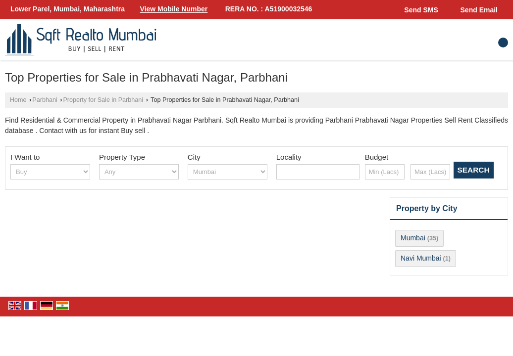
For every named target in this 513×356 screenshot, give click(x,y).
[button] (174, 9)
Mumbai (413, 238)
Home (18, 99)
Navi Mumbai (421, 258)
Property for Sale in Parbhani (103, 99)
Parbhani (44, 99)
